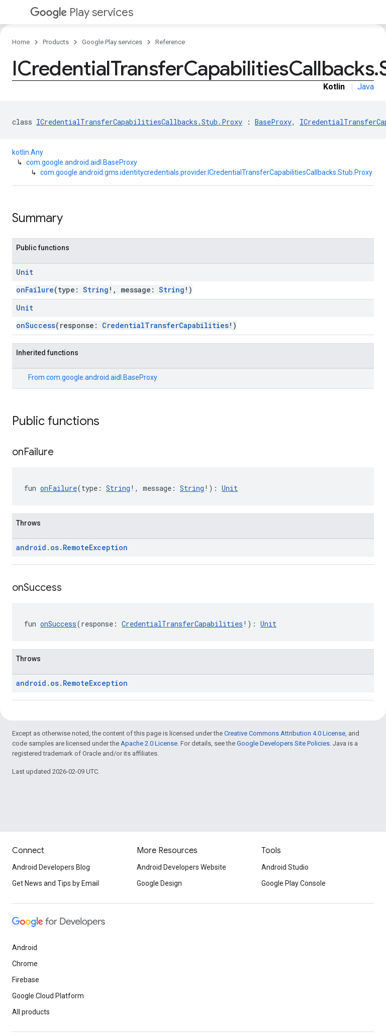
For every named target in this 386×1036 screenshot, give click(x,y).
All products (31, 1012)
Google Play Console (293, 883)
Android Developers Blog (51, 867)
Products (56, 42)
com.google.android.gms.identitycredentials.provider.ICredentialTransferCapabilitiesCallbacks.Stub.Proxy (206, 172)
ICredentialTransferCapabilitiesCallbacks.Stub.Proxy (139, 122)
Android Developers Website (181, 867)
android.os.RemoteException (72, 547)
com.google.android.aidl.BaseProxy (81, 162)
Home (21, 42)
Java (365, 86)
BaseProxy (273, 122)
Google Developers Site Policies (283, 743)
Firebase (25, 980)
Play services (81, 12)
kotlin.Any (27, 152)
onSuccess (35, 325)
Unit (24, 272)
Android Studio (285, 867)
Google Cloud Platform (48, 996)
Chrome (25, 964)
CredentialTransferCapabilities (165, 325)
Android (24, 948)
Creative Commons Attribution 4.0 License (284, 733)
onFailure (35, 289)
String (96, 289)
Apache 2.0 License (149, 743)
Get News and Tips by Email (55, 883)
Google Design (159, 883)
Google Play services (112, 42)
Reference (170, 42)
